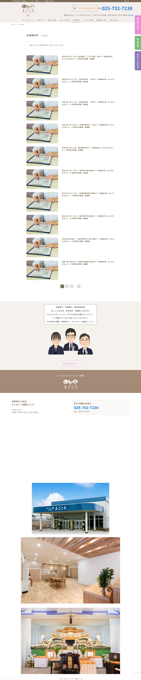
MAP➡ (130, 15)
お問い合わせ (137, 25)
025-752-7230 (117, 8)
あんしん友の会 (137, 61)
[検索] (128, 1)
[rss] (125, 1)
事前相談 (137, 42)
